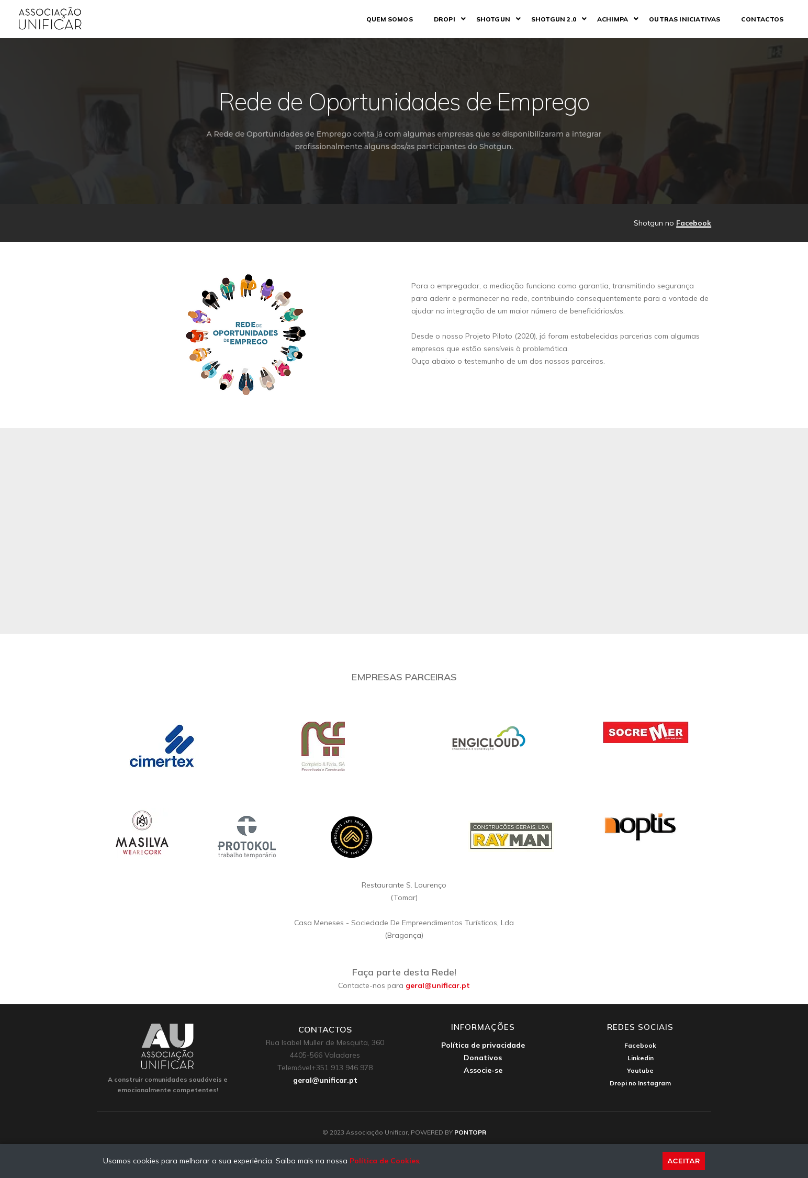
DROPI (437, 19)
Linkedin (640, 1058)
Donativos (483, 1057)
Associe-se (483, 1070)
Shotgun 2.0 (546, 19)
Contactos (755, 19)
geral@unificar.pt (438, 985)
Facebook (693, 223)
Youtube (640, 1070)
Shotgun (486, 19)
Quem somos (383, 19)
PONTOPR (470, 1132)
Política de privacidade (483, 1045)
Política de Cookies (384, 1160)
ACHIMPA (605, 19)
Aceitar (684, 1161)
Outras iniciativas (677, 19)
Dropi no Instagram (640, 1083)
